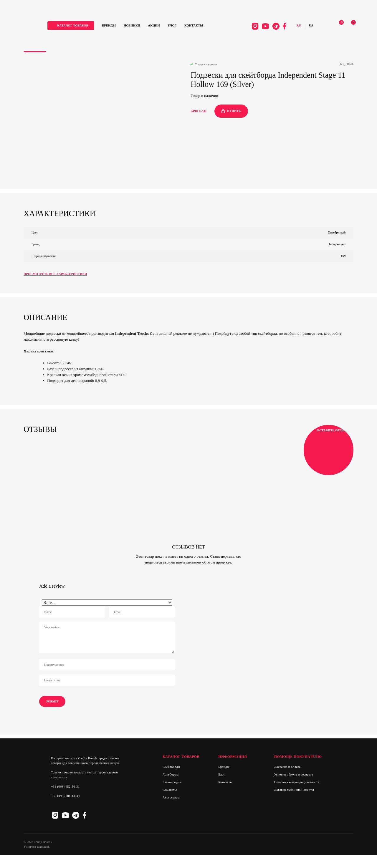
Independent (337, 244)
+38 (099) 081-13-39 (65, 796)
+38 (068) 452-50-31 (65, 786)
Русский (296, 26)
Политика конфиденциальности (297, 782)
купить (231, 111)
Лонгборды (170, 774)
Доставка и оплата (287, 766)
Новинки (136, 25)
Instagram (252, 26)
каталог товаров (76, 25)
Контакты (197, 25)
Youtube (263, 26)
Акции (158, 25)
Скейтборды (171, 766)
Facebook (282, 26)
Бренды (113, 25)
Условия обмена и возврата (293, 774)
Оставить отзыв (328, 450)
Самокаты (170, 789)
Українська (309, 26)
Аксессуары (171, 797)
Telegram (273, 26)
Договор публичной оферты (294, 789)
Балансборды (172, 782)
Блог (176, 25)
